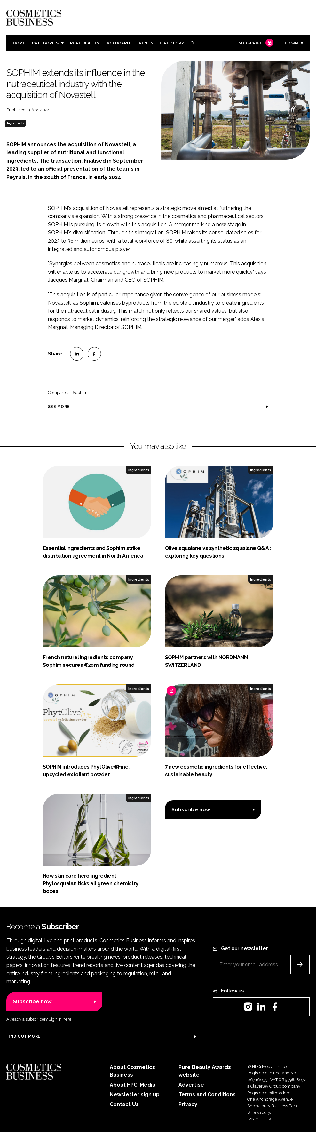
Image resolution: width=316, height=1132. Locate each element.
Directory (172, 43)
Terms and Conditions (207, 1094)
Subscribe (255, 43)
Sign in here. (60, 1019)
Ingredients (15, 123)
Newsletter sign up (135, 1094)
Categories (45, 43)
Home (19, 43)
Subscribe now (190, 810)
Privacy (187, 1104)
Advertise (191, 1085)
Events (144, 43)
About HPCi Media (132, 1085)
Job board (118, 43)
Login (291, 43)
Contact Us (124, 1104)
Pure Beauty (84, 43)
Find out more (23, 1036)
